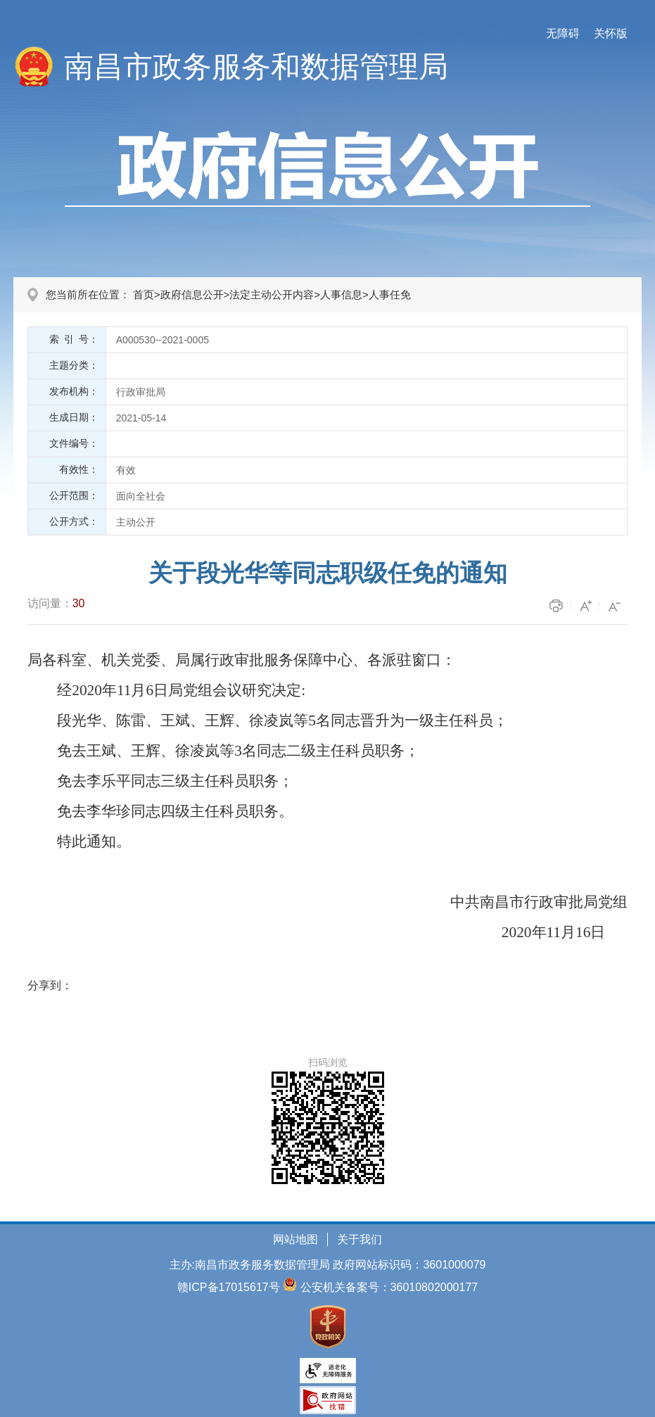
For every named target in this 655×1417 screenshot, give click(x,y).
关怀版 (611, 33)
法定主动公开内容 (271, 294)
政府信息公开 (192, 294)
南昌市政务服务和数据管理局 (256, 66)
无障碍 (563, 33)
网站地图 (295, 1239)
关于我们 (359, 1239)
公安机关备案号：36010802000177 (389, 1287)
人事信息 (341, 294)
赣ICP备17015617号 (228, 1287)
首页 (143, 294)
